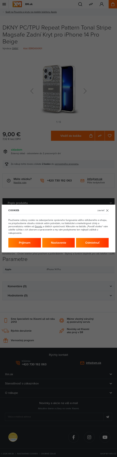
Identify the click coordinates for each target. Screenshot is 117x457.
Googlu (38, 226)
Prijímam (24, 242)
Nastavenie (58, 242)
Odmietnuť (92, 242)
